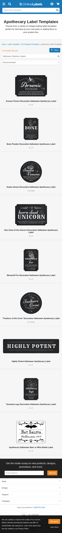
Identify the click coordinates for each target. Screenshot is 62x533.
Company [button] (6, 501)
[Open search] (57, 10)
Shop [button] (4, 481)
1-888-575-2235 (39, 507)
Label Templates (14, 44)
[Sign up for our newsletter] (24, 473)
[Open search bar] (10, 4)
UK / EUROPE (33, 515)
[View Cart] (58, 4)
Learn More (54, 527)
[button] (4, 4)
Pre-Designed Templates (30, 44)
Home (4, 44)
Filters (55, 50)
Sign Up (52, 473)
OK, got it (54, 521)
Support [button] (5, 494)
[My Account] (52, 4)
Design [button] (5, 488)
